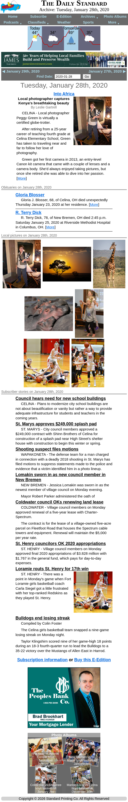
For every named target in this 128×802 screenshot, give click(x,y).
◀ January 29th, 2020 (21, 71)
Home (12, 16)
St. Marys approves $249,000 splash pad (56, 424)
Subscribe (38, 16)
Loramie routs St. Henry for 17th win (52, 568)
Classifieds (38, 22)
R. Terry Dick (28, 212)
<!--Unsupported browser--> (64, 763)
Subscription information (42, 659)
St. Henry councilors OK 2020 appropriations (61, 543)
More (114, 22)
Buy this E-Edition (92, 659)
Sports (88, 22)
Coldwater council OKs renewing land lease (60, 502)
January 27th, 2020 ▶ (107, 71)
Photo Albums (115, 16)
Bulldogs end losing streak (43, 618)
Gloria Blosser (30, 194)
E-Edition (63, 16)
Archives (89, 17)
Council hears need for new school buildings (61, 398)
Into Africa (64, 93)
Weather (64, 22)
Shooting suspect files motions (47, 449)
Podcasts (13, 22)
